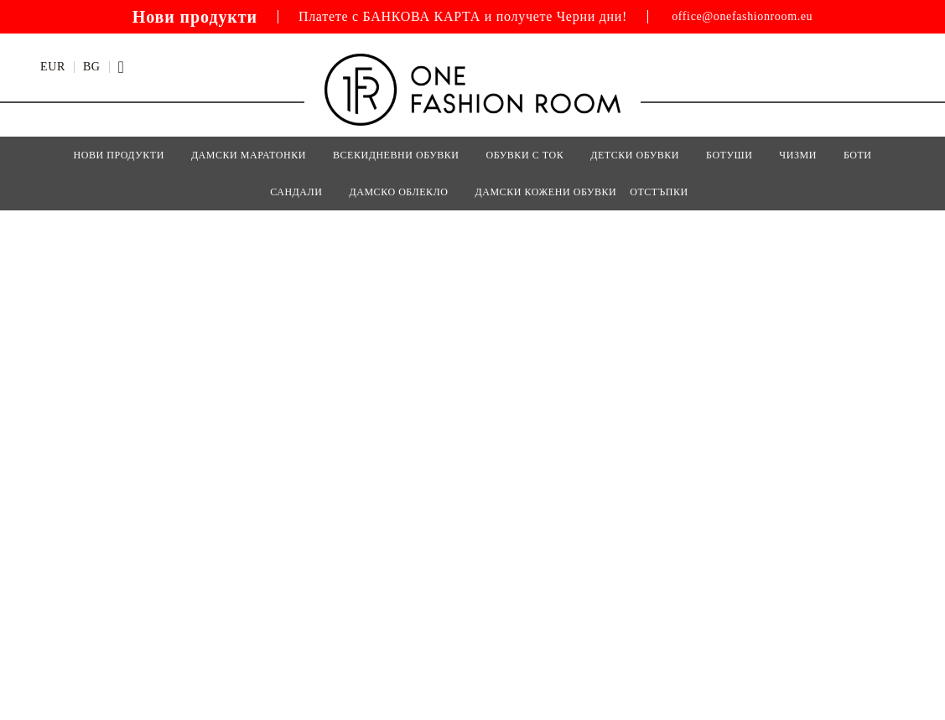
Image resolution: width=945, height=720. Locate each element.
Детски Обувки (634, 155)
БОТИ (858, 155)
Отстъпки (659, 192)
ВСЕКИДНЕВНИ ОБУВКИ (396, 155)
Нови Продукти (118, 155)
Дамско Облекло (398, 192)
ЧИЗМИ (798, 155)
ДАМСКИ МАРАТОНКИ (248, 155)
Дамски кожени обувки (545, 192)
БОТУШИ (729, 155)
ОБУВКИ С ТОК (525, 155)
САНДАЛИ (296, 192)
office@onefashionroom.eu (742, 17)
